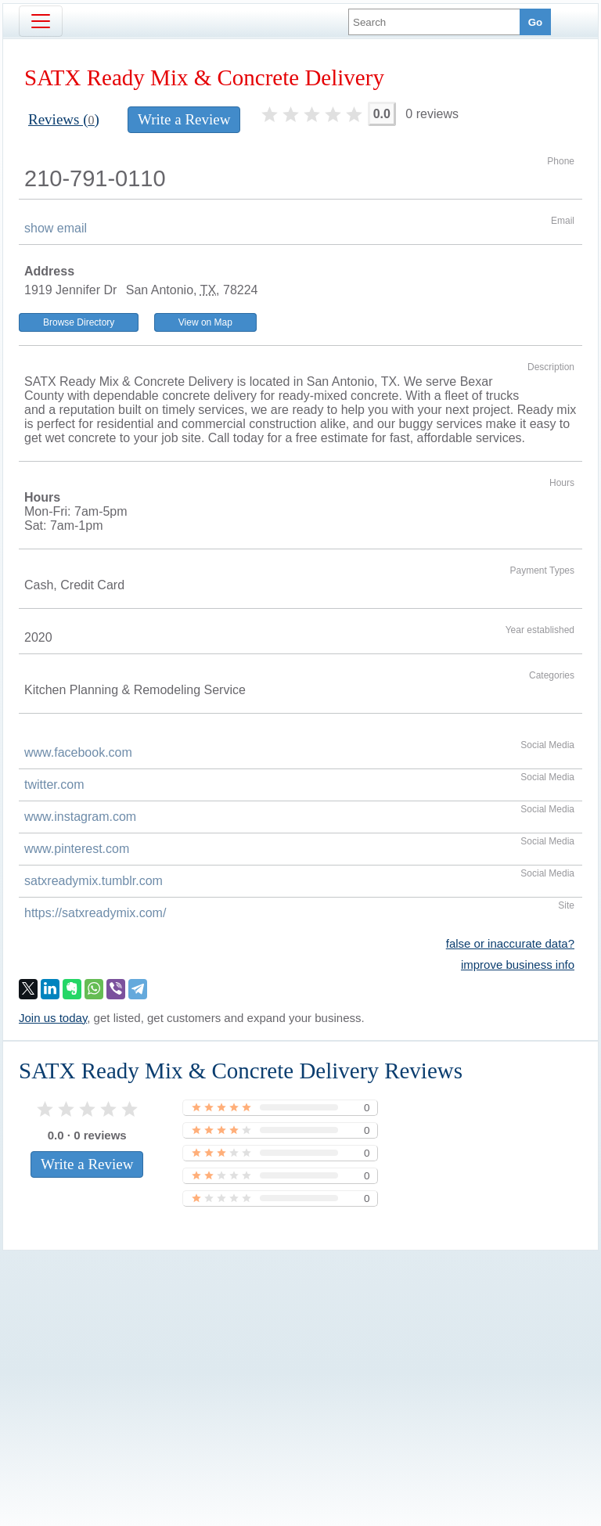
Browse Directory (78, 322)
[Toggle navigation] (41, 21)
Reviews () (63, 119)
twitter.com (54, 784)
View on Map (205, 322)
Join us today (53, 1017)
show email (55, 228)
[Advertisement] (300, 1361)
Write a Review (184, 119)
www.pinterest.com (76, 848)
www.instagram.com (80, 816)
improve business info (517, 964)
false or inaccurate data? (510, 943)
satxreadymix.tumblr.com (93, 880)
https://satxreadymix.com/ (95, 913)
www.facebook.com (78, 752)
